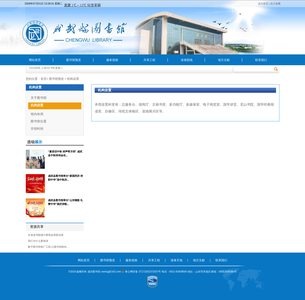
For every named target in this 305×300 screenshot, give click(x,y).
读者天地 (177, 260)
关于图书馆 (39, 98)
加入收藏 (275, 3)
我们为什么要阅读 (38, 240)
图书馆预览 (73, 60)
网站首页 (35, 60)
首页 (44, 78)
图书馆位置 (39, 121)
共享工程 (149, 60)
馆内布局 (37, 114)
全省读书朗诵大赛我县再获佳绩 (45, 235)
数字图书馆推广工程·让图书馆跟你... (48, 246)
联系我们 (261, 60)
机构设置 (73, 78)
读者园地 (187, 60)
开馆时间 (37, 128)
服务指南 (112, 60)
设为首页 (263, 3)
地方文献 (224, 60)
